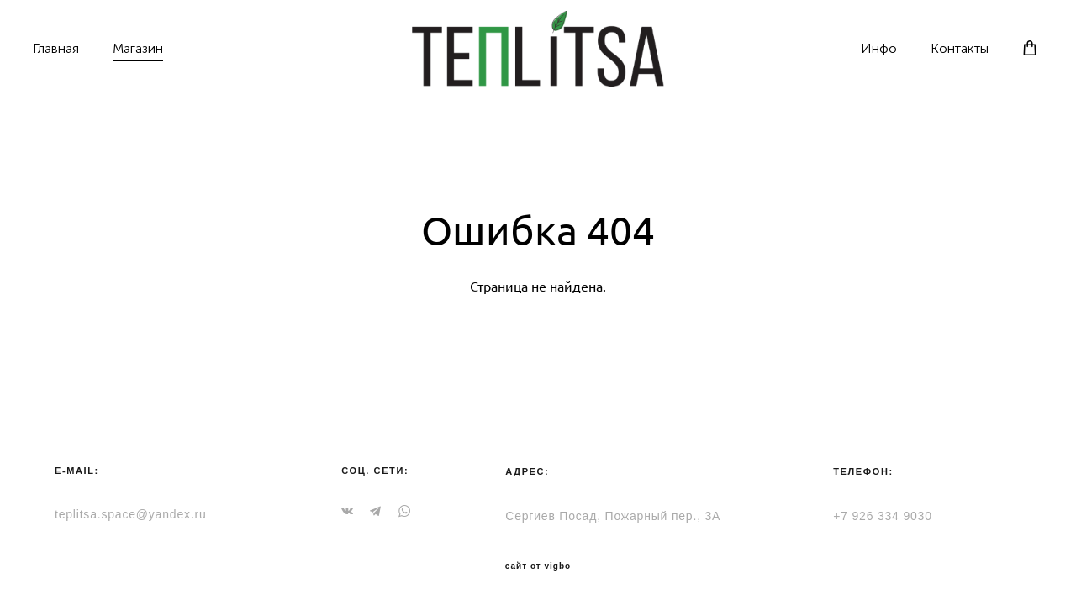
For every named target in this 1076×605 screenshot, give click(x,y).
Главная (78, 46)
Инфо (857, 46)
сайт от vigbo (538, 566)
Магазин (159, 46)
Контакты (938, 46)
